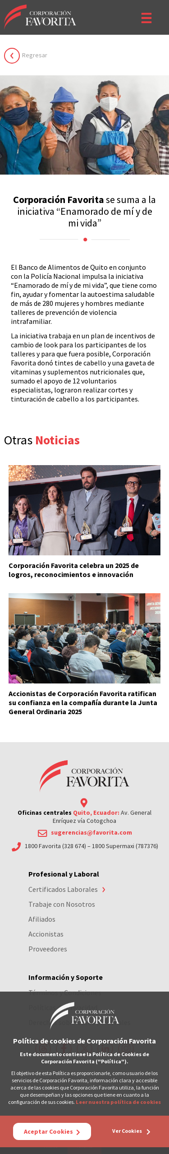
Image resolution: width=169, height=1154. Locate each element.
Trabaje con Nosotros (61, 904)
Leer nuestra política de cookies (118, 1102)
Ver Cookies (131, 1131)
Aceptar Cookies (52, 1131)
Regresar (34, 55)
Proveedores (47, 948)
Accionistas (46, 933)
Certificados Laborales (63, 889)
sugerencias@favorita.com (91, 832)
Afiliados (41, 918)
